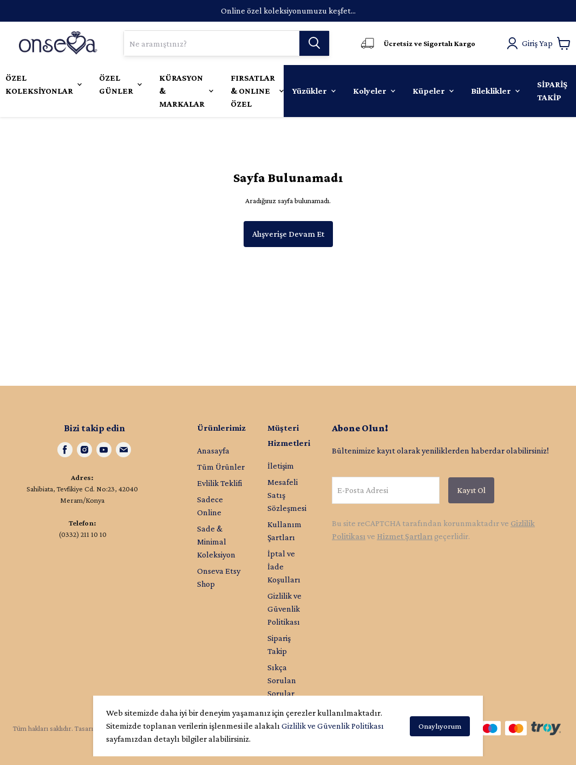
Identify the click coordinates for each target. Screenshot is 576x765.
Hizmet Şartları (405, 536)
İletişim (280, 465)
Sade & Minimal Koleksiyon (216, 541)
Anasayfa (213, 450)
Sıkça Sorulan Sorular (281, 680)
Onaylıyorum (439, 726)
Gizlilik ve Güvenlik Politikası (333, 725)
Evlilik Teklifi (219, 483)
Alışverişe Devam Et (288, 233)
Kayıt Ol (471, 490)
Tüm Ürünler (221, 466)
